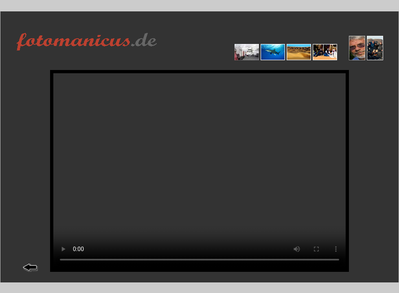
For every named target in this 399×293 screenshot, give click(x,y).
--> (199, 171)
